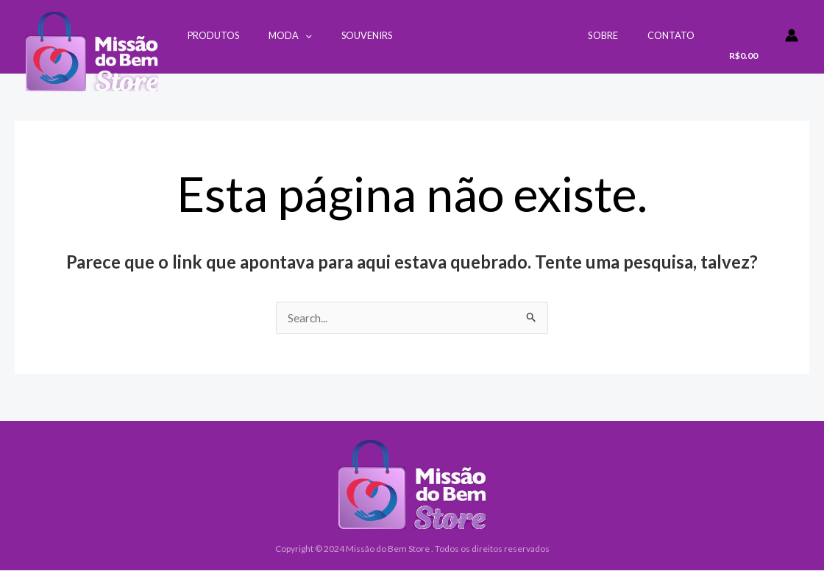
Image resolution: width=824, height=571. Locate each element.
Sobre (618, 35)
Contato (676, 35)
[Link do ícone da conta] (791, 35)
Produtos (208, 35)
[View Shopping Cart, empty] (747, 42)
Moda (274, 35)
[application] (289, 35)
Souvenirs (340, 35)
